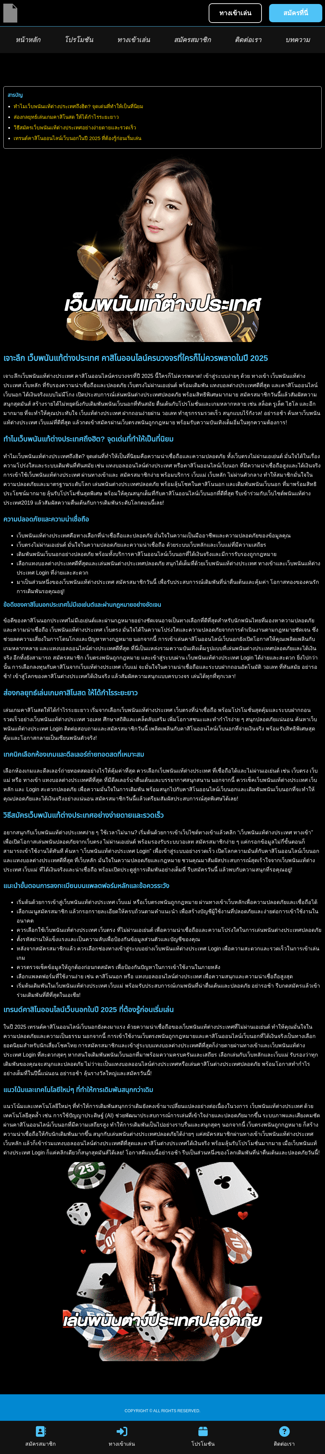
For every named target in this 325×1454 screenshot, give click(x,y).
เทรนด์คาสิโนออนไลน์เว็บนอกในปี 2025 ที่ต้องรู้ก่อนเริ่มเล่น (77, 138)
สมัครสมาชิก (192, 39)
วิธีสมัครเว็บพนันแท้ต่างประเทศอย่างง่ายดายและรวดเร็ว (75, 127)
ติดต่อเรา (248, 39)
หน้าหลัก (27, 39)
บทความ (297, 39)
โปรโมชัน (78, 39)
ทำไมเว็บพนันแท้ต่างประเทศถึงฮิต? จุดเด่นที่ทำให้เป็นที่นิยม (78, 106)
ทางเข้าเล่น (133, 39)
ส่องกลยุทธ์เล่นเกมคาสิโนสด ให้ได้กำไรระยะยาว (66, 117)
